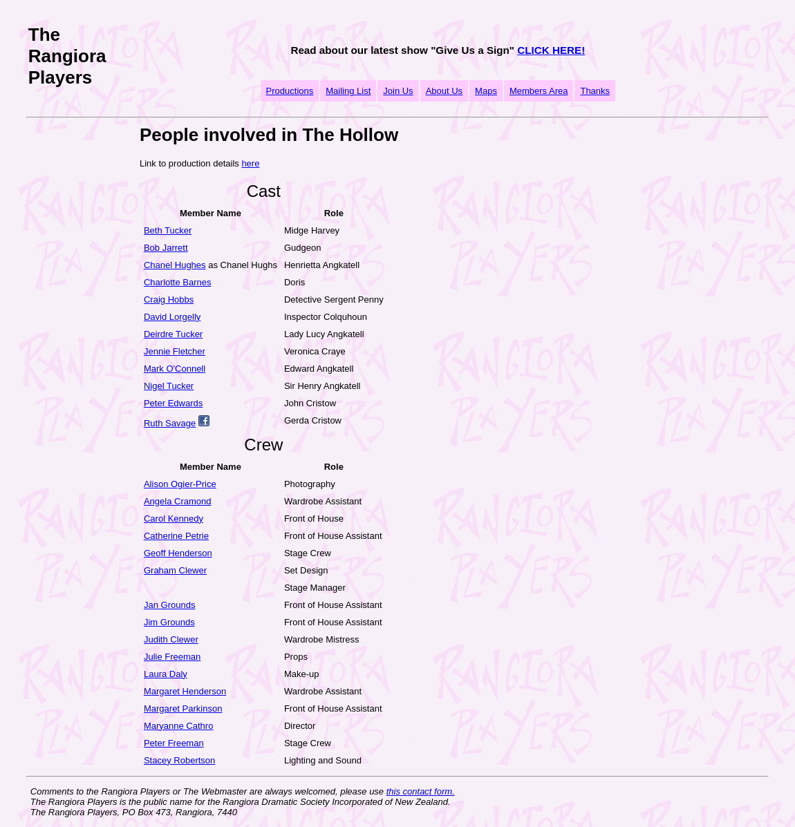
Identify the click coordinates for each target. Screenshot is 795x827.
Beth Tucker (167, 230)
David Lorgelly (172, 317)
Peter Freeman (174, 743)
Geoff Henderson (178, 553)
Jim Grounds (169, 622)
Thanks (595, 91)
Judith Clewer (171, 639)
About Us (444, 91)
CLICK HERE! (551, 50)
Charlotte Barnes (178, 282)
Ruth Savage (170, 423)
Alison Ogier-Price (180, 484)
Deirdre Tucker (173, 334)
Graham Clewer (175, 570)
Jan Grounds (169, 605)
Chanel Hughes (175, 265)
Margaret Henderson (185, 691)
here (250, 163)
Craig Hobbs (169, 299)
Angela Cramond (178, 501)
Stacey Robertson (179, 760)
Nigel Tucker (169, 386)
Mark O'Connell (174, 368)
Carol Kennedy (173, 518)
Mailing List (348, 91)
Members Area (538, 91)
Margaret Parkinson (183, 708)
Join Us (398, 91)
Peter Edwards (173, 403)
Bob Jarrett (166, 248)
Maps (486, 91)
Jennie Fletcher (174, 351)
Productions (290, 91)
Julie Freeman (172, 657)
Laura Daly (165, 674)
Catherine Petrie (176, 536)
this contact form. (420, 791)
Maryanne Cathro (178, 726)
